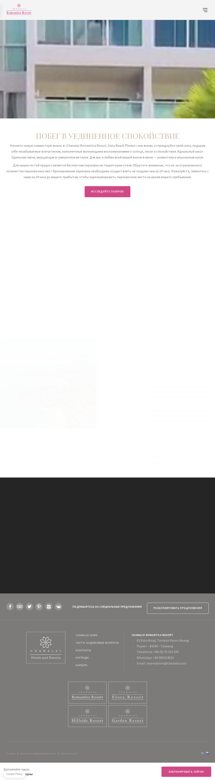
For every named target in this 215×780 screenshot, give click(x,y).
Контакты (83, 647)
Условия (10, 750)
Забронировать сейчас (185, 772)
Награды (82, 655)
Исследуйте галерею (107, 191)
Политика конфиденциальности (38, 750)
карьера (81, 662)
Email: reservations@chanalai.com (161, 660)
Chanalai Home (86, 632)
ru (202, 750)
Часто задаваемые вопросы (97, 640)
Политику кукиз (69, 750)
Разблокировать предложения (176, 605)
